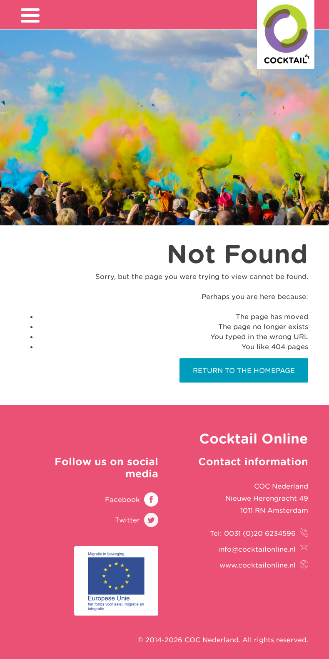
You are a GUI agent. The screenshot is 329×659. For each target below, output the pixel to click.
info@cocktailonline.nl (257, 549)
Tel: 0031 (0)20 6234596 (253, 533)
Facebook (122, 499)
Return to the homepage (244, 370)
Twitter (127, 520)
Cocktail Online (285, 34)
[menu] (30, 15)
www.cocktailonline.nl (257, 565)
